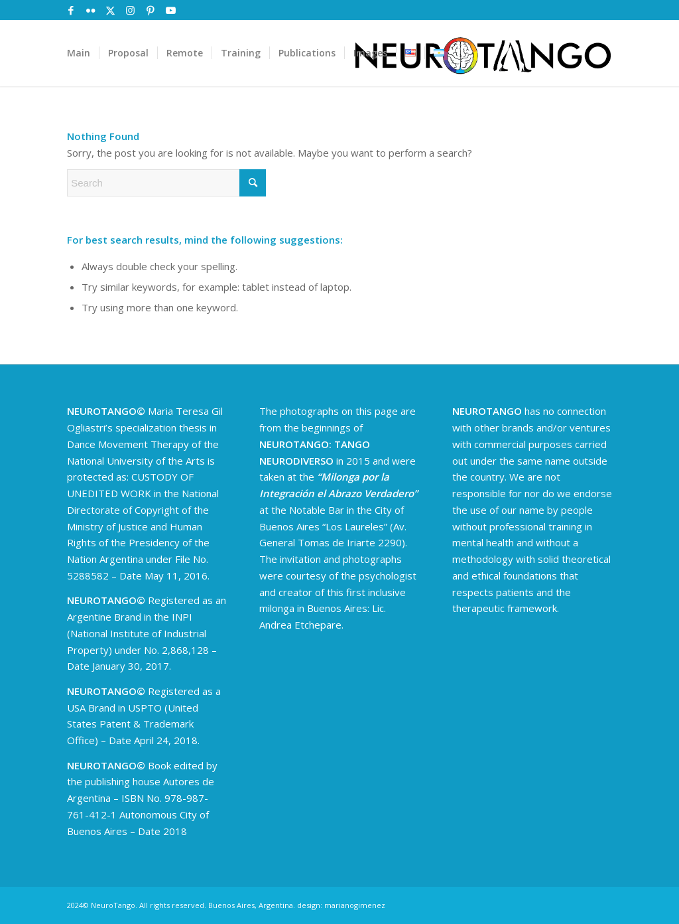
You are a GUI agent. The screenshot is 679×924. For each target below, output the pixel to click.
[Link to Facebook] (70, 10)
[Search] (166, 182)
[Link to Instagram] (130, 10)
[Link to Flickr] (90, 10)
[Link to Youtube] (170, 10)
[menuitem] (78, 53)
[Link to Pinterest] (150, 10)
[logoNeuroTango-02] (483, 53)
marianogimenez (354, 905)
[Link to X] (110, 10)
